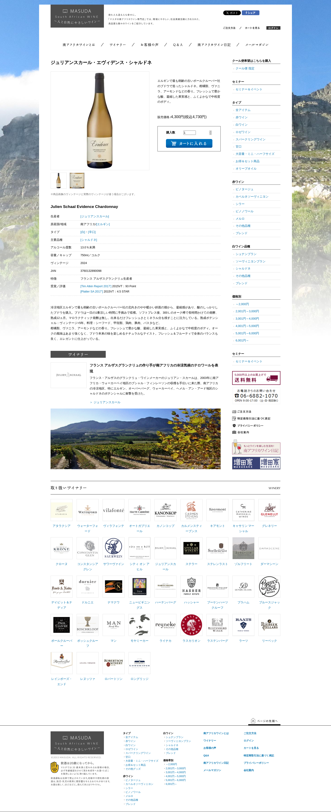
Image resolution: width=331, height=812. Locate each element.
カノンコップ (165, 526)
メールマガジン (212, 770)
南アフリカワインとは (216, 733)
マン (114, 640)
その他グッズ (133, 768)
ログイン (249, 740)
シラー (240, 204)
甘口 (239, 146)
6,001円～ (242, 340)
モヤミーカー (139, 640)
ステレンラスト (217, 564)
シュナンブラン (246, 254)
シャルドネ (243, 268)
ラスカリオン (191, 640)
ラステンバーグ (217, 640)
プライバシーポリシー (256, 762)
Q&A (206, 755)
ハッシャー (191, 602)
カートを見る (251, 748)
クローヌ (62, 564)
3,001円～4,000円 (247, 318)
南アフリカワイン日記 (216, 762)
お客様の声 (209, 748)
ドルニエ (88, 602)
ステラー (191, 564)
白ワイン (242, 124)
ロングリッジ (139, 679)
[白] (82, 232)
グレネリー (269, 526)
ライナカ (165, 640)
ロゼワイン (243, 132)
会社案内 (249, 770)
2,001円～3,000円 (247, 311)
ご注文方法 (250, 733)
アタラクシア (62, 526)
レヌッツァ (87, 679)
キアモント (217, 526)
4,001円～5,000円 (247, 326)
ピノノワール (245, 211)
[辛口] (92, 232)
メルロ (240, 218)
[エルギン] (103, 224)
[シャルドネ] (88, 239)
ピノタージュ (245, 189)
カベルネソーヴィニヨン (252, 196)
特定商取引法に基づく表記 (259, 755)
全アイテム (243, 110)
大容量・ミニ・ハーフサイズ (255, 154)
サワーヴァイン (113, 564)
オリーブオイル (246, 168)
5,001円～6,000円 (247, 333)
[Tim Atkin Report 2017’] (95, 286)
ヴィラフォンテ (113, 526)
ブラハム (243, 602)
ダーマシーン (269, 564)
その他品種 (243, 225)
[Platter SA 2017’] (91, 291)
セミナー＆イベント (249, 89)
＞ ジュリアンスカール (105, 402)
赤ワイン (242, 117)
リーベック (269, 640)
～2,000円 (242, 304)
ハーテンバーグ (165, 602)
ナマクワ (114, 602)
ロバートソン (114, 679)
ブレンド (242, 233)
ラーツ (243, 640)
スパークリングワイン (250, 139)
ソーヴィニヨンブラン (250, 261)
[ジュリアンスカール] (94, 216)
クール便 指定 (245, 68)
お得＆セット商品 (248, 161)
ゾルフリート (243, 564)
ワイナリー (209, 740)
